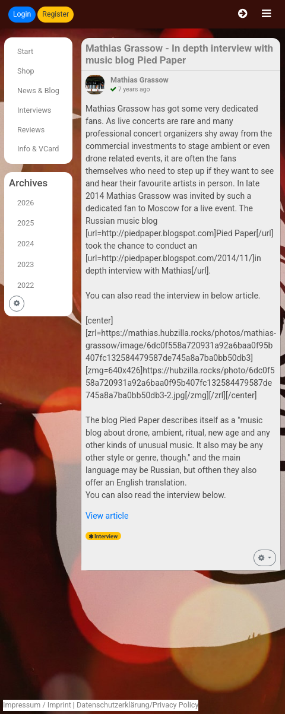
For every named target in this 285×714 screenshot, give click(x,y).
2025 (25, 222)
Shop (25, 70)
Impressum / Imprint (37, 704)
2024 (25, 243)
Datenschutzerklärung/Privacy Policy (137, 704)
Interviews (34, 110)
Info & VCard (38, 148)
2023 (25, 264)
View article (107, 516)
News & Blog (38, 90)
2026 (25, 202)
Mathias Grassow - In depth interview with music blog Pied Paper (179, 54)
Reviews (31, 129)
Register (55, 14)
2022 (25, 285)
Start (25, 51)
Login (22, 14)
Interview (106, 536)
